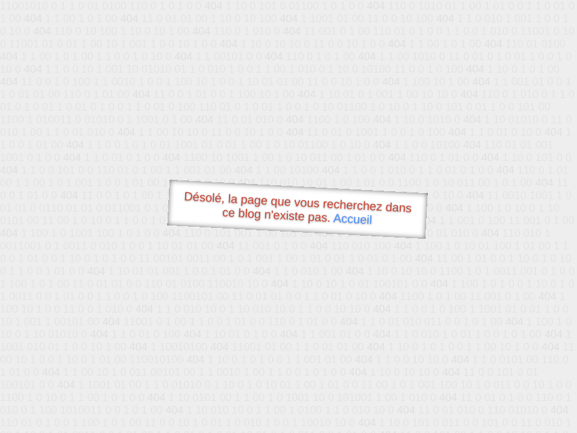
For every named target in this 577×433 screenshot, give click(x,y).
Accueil (353, 218)
